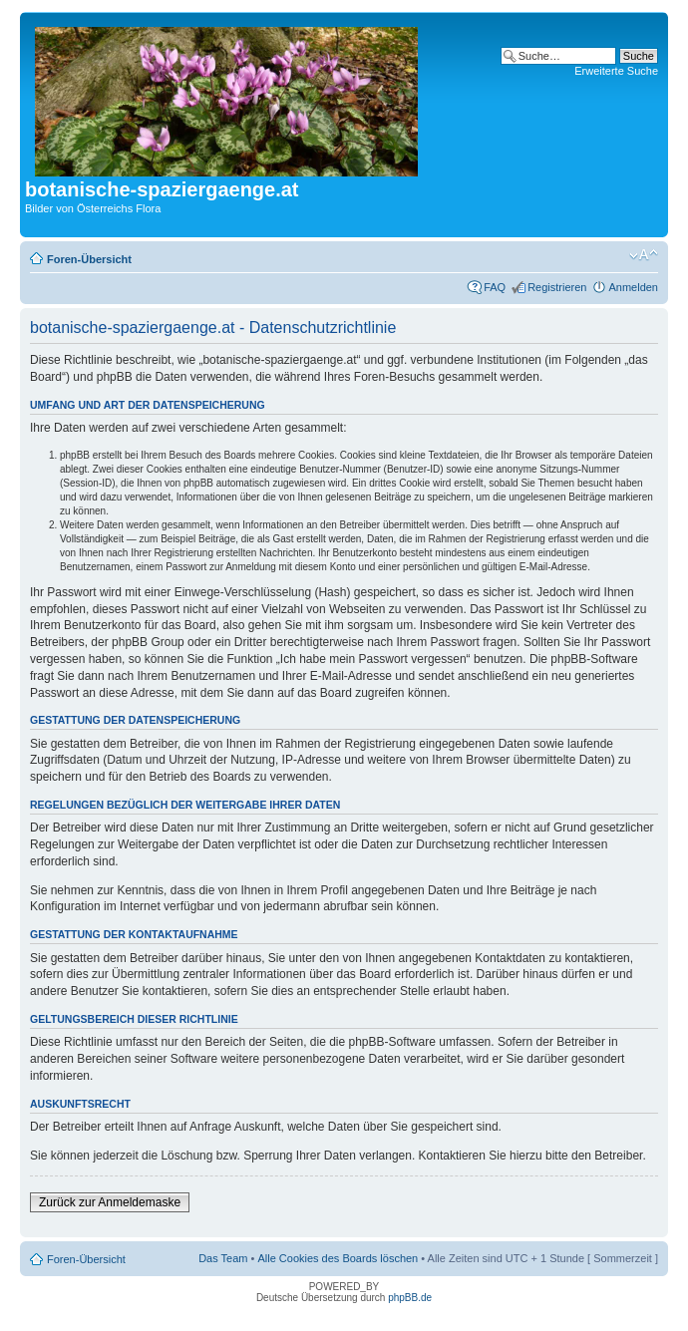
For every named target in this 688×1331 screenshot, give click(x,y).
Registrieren (556, 287)
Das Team (222, 1258)
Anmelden (633, 287)
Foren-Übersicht (89, 259)
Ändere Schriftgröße (643, 255)
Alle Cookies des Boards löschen (337, 1258)
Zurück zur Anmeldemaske (109, 1202)
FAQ (495, 287)
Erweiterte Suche (616, 71)
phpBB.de (410, 1297)
